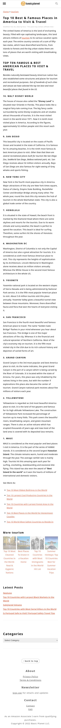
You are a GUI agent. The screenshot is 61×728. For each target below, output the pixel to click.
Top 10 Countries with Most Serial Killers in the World (29, 609)
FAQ (30, 709)
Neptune (7, 593)
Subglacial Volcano (12, 605)
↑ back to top (30, 661)
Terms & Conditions (30, 680)
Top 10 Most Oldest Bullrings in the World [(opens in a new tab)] (27, 490)
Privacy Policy (30, 676)
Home (6, 11)
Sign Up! (17, 693)
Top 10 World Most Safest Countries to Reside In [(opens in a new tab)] (30, 521)
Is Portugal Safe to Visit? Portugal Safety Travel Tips (29, 613)
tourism (15, 11)
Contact (30, 705)
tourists (26, 38)
